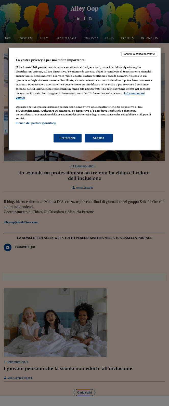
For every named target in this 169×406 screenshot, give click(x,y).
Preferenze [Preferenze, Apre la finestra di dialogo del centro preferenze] (67, 137)
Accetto (99, 137)
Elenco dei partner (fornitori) (36, 123)
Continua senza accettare (139, 53)
